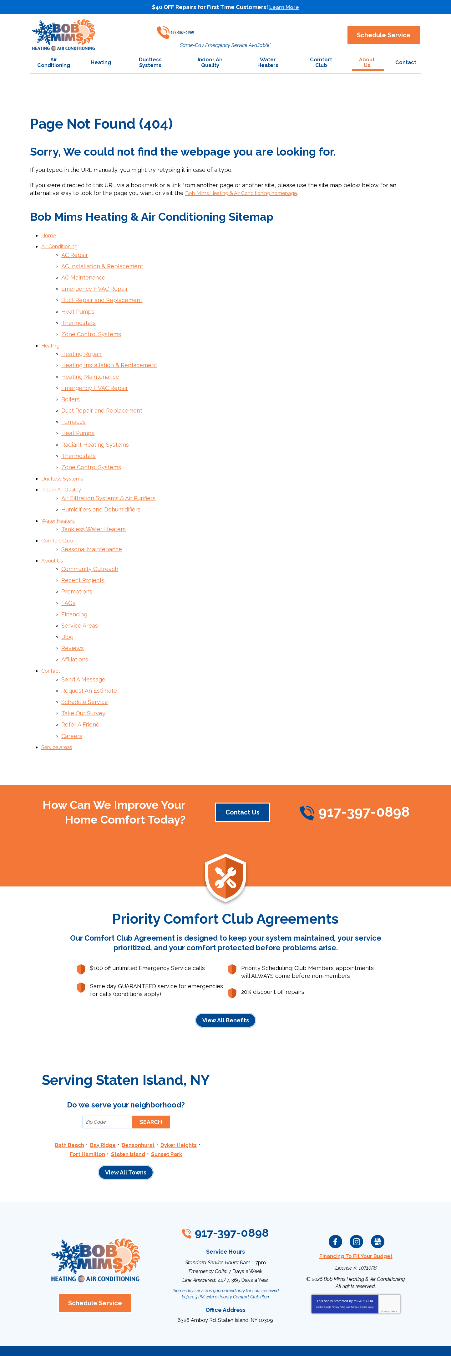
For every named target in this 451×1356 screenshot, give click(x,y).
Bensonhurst (139, 1116)
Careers (72, 708)
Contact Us (242, 783)
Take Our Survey (84, 687)
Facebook (335, 1213)
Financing (75, 593)
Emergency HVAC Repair (95, 286)
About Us (53, 542)
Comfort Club (59, 524)
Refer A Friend (81, 697)
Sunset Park (169, 1125)
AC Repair (75, 254)
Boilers (71, 390)
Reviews (73, 625)
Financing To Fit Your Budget (356, 1227)
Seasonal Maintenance (92, 532)
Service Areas (80, 604)
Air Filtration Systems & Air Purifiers (109, 484)
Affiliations (75, 636)
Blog (68, 614)
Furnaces (74, 412)
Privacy (384, 1281)
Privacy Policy (339, 1277)
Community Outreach (90, 550)
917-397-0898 (223, 30)
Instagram (356, 1213)
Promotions (77, 572)
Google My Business (377, 1213)
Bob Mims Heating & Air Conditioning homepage (249, 193)
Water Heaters (61, 505)
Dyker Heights (182, 1116)
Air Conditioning (62, 246)
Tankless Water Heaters (94, 513)
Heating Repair (82, 348)
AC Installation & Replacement (103, 265)
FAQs (69, 582)
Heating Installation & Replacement (109, 358)
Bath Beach (65, 1116)
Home (49, 236)
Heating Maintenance (90, 369)
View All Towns (125, 1143)
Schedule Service (85, 676)
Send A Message (84, 654)
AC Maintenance (84, 275)
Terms (394, 1281)
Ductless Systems (65, 465)
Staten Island (128, 1125)
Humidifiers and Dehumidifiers (101, 494)
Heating (52, 339)
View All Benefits (225, 992)
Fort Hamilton (85, 1125)
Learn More (284, 7)
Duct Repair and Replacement (102, 297)
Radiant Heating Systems (95, 433)
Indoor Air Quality (64, 476)
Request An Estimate (89, 665)
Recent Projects (83, 561)
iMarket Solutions (190, 1343)
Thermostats (79, 318)
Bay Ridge (101, 1116)
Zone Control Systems (91, 329)
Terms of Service (359, 1277)
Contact (52, 647)
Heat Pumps (78, 308)
